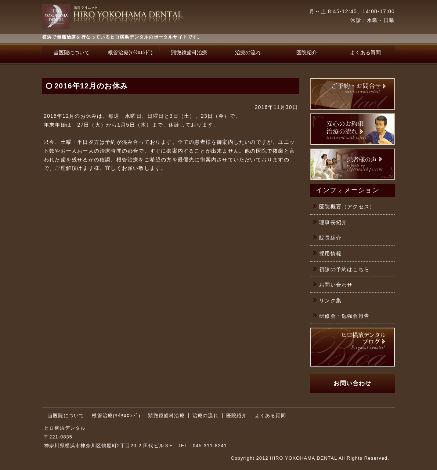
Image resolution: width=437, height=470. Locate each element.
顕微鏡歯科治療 (189, 52)
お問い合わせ (336, 285)
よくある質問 (365, 52)
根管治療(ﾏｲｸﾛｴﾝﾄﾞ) (130, 52)
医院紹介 (306, 52)
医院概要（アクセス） (347, 207)
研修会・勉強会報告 (344, 316)
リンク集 (330, 300)
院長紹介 (330, 238)
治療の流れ (248, 52)
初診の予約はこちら (344, 269)
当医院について (72, 52)
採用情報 (330, 253)
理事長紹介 (333, 222)
